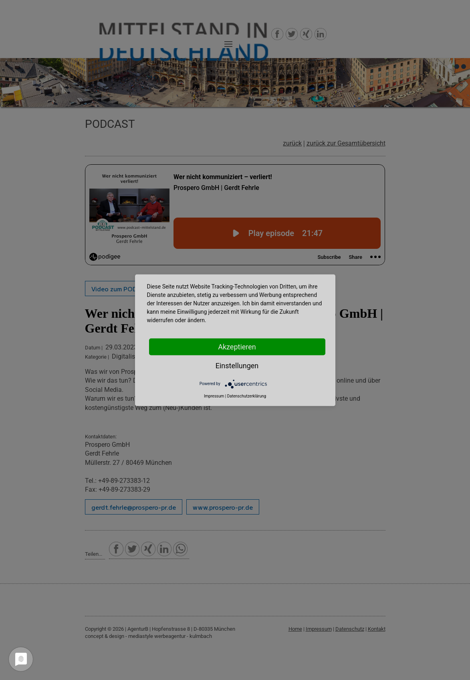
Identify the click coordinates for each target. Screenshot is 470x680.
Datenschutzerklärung (246, 395)
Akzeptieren (237, 346)
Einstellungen (237, 365)
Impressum (214, 395)
